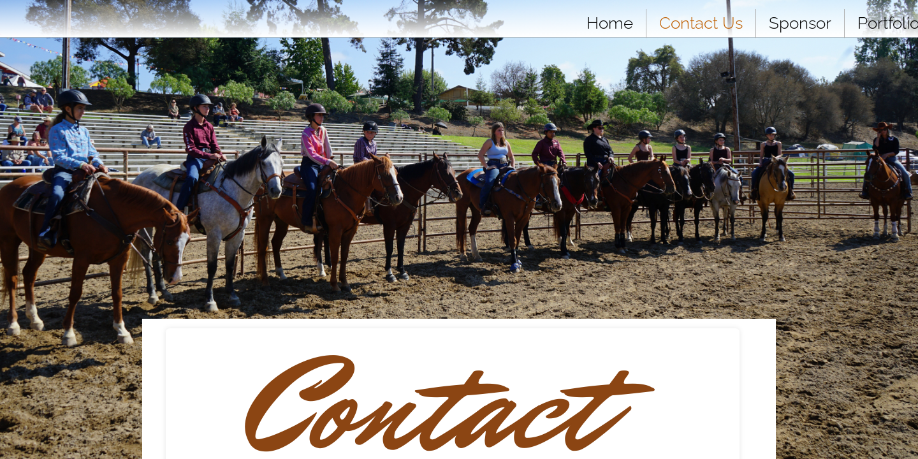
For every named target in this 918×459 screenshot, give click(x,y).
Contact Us (701, 23)
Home (609, 23)
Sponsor (800, 23)
